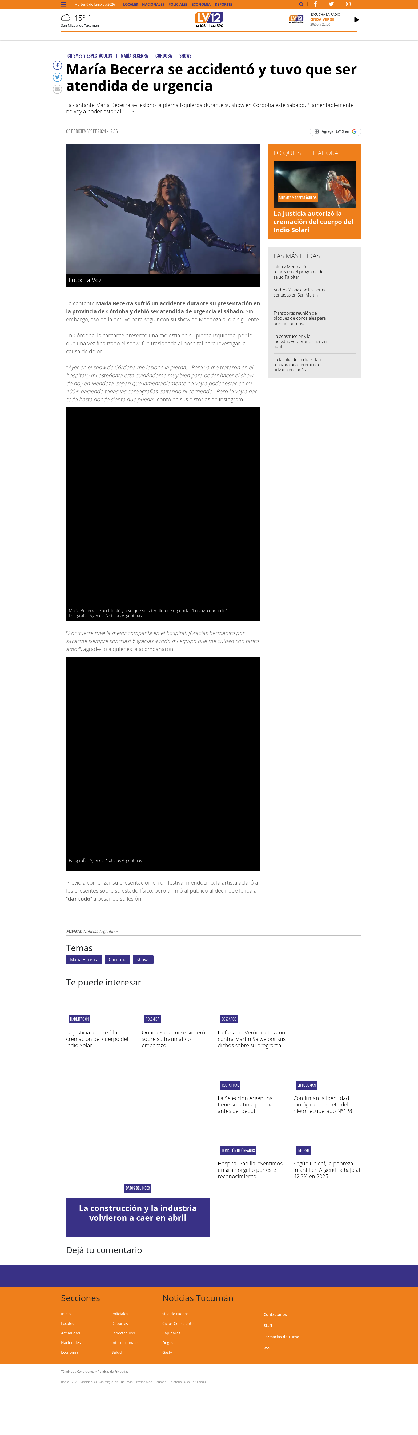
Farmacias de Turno (281, 1336)
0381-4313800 (195, 1382)
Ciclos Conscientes (178, 1323)
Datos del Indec (138, 1188)
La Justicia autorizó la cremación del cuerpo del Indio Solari (313, 221)
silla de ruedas (175, 1313)
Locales (130, 4)
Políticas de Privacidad (113, 1371)
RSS (267, 1347)
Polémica (152, 1019)
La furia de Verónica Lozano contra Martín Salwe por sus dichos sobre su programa (252, 1039)
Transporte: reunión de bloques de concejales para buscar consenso (300, 318)
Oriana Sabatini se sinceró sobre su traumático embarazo (173, 1039)
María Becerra (84, 959)
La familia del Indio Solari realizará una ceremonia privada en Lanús (297, 365)
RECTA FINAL (230, 1085)
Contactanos (275, 1314)
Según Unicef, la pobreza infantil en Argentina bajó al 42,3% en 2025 (327, 1170)
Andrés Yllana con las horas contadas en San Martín (299, 292)
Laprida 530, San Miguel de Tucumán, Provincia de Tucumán (123, 1382)
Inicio (66, 1313)
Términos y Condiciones (77, 1371)
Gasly (167, 1352)
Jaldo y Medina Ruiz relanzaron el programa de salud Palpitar (299, 272)
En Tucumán (307, 1085)
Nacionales (153, 4)
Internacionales (125, 1342)
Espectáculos (123, 1333)
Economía (201, 4)
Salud (117, 1352)
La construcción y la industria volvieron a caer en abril (300, 341)
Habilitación (79, 1019)
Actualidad (70, 1333)
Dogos (167, 1342)
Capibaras (171, 1333)
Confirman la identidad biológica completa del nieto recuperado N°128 (323, 1104)
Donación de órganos (238, 1150)
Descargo (229, 1019)
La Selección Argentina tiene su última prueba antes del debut (245, 1104)
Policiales (177, 4)
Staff (268, 1325)
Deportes (223, 4)
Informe (304, 1150)
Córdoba (117, 959)
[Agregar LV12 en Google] (335, 131)
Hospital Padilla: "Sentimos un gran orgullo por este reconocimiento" (250, 1170)
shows (143, 959)
